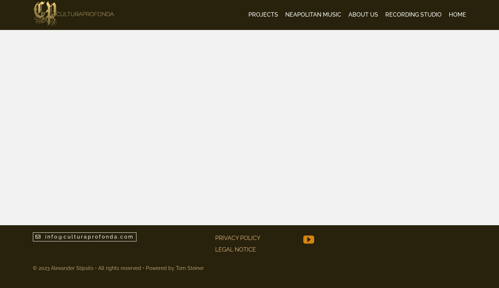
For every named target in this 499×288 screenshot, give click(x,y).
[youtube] (308, 239)
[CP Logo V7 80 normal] (73, 3)
